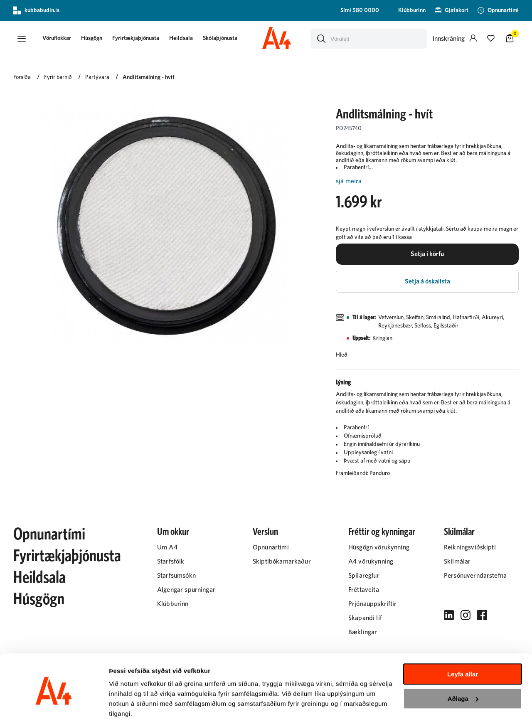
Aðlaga (463, 664)
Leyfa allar (462, 640)
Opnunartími (49, 536)
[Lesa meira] (427, 181)
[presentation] (59, 38)
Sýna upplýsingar (135, 702)
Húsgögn (94, 38)
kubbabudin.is (36, 10)
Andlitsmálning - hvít (149, 78)
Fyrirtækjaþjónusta (138, 38)
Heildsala (183, 38)
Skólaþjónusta (222, 38)
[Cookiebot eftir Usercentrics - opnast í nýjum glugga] (53, 703)
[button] (21, 38)
